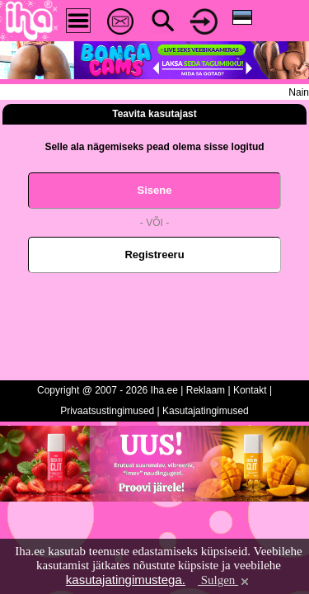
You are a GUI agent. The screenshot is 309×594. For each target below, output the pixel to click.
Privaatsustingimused (107, 411)
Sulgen (224, 580)
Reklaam (205, 390)
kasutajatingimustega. (125, 580)
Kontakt (250, 390)
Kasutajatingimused (205, 411)
